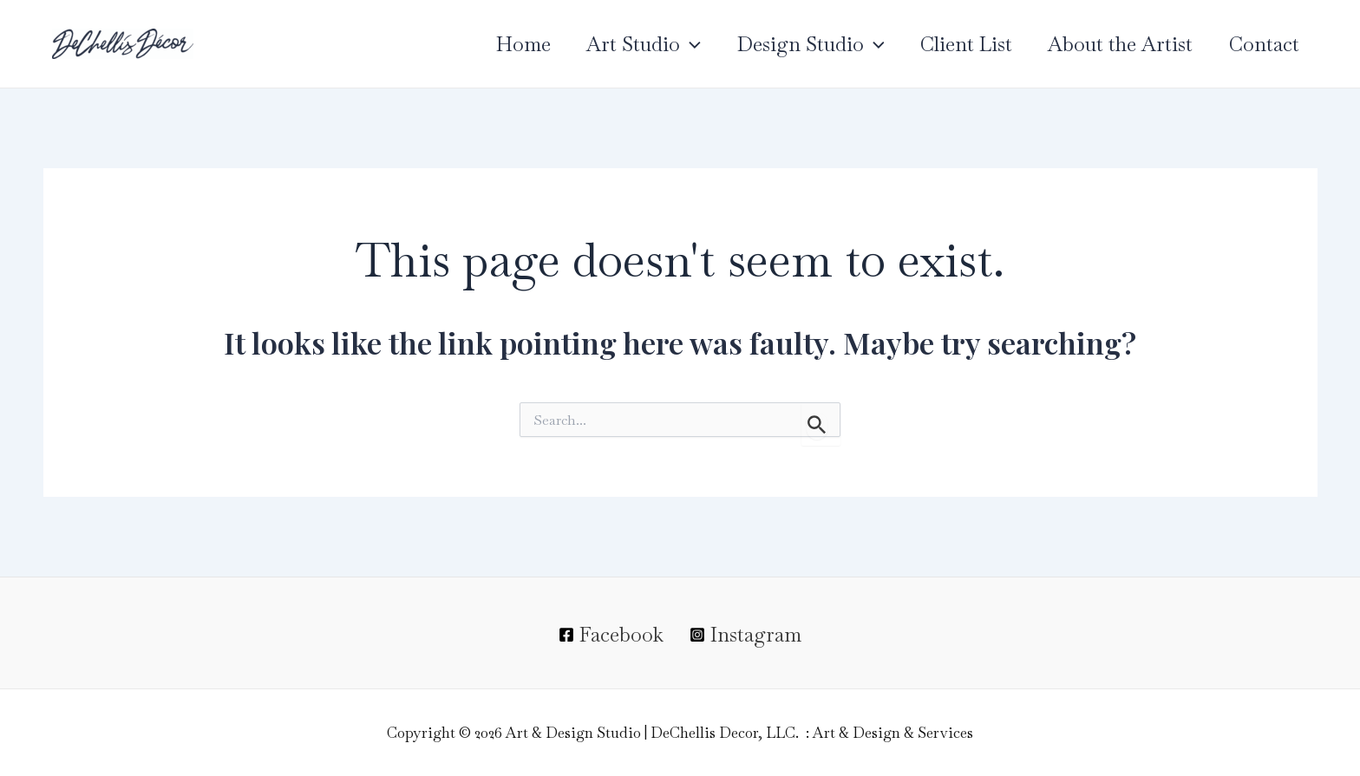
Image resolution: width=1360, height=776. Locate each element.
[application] (673, 44)
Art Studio (626, 44)
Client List (957, 44)
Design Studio (797, 44)
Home (501, 44)
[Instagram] (745, 635)
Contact (1262, 44)
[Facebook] (611, 635)
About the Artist (1115, 44)
